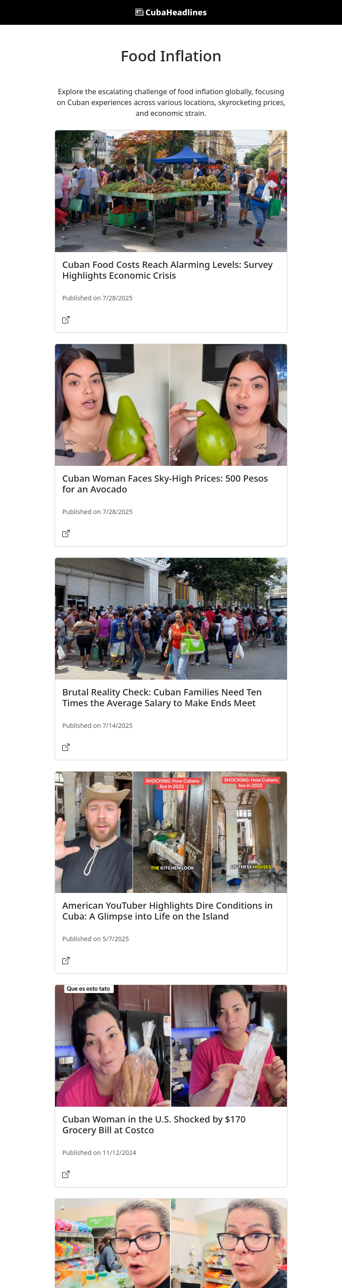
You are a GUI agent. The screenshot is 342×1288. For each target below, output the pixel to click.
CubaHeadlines (171, 12)
